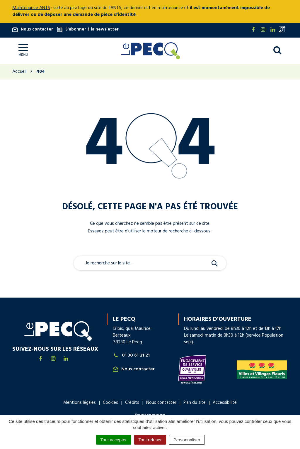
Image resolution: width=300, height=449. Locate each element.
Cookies (110, 402)
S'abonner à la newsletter (88, 29)
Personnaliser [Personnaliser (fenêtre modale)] (186, 439)
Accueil (19, 71)
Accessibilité (225, 402)
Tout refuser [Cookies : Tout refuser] (150, 439)
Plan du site (194, 402)
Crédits (132, 402)
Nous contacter (32, 29)
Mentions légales (79, 402)
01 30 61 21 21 (131, 355)
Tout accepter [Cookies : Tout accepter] (113, 439)
